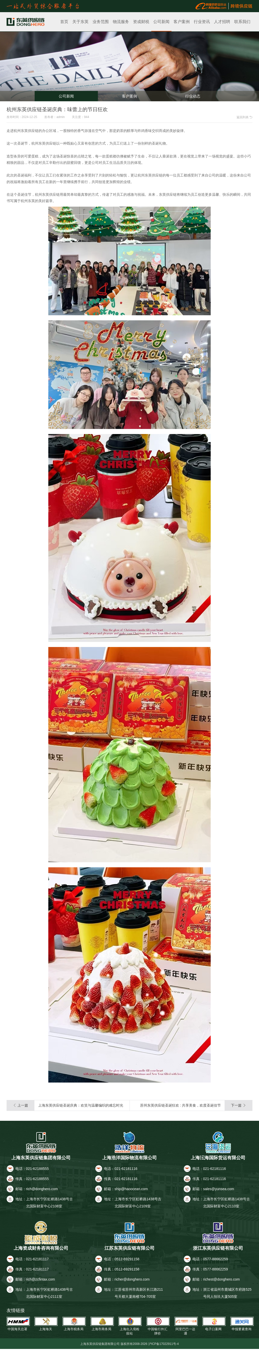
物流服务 (121, 21)
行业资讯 (202, 21)
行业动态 (193, 94)
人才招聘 (222, 21)
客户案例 (182, 21)
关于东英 (80, 21)
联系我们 (242, 21)
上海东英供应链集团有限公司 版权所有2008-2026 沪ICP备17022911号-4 (129, 1349)
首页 (64, 21)
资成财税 (141, 21)
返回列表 (244, 117)
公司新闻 (161, 21)
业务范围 (101, 21)
